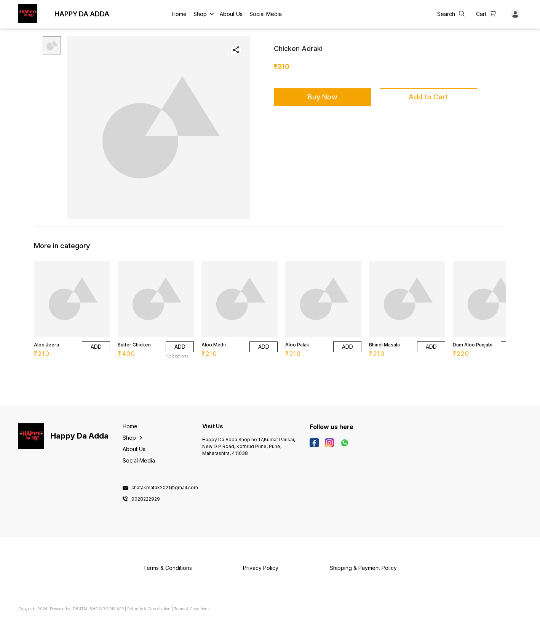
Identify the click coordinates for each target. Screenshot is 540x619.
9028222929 (145, 499)
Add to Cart (428, 97)
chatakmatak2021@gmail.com (164, 487)
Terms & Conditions (191, 608)
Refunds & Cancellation (149, 608)
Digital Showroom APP (98, 608)
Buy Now (322, 97)
